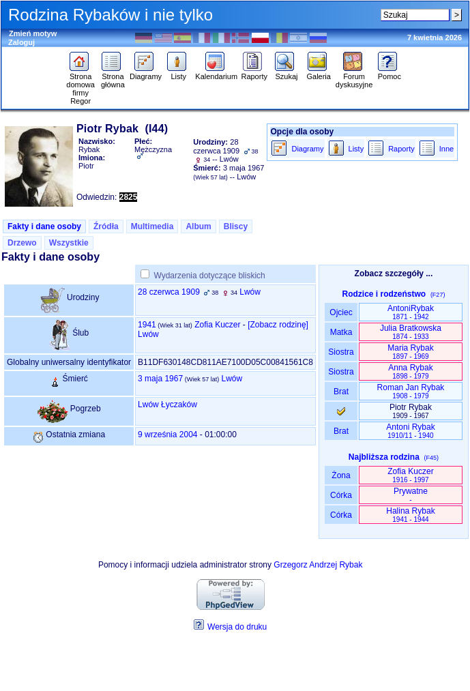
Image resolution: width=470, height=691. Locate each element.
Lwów (250, 292)
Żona (341, 475)
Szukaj (286, 72)
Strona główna (113, 77)
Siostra (340, 352)
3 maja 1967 (160, 378)
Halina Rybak (410, 514)
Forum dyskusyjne (354, 77)
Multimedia (152, 226)
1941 (147, 324)
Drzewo (22, 243)
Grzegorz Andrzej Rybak (318, 565)
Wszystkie (69, 243)
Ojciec (341, 312)
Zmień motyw (33, 33)
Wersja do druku (237, 627)
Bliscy (236, 226)
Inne (446, 149)
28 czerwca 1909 (169, 292)
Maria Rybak (410, 351)
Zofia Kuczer (217, 324)
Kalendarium (216, 72)
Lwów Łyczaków (167, 404)
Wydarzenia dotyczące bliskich (209, 275)
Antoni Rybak (410, 430)
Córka (341, 495)
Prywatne (411, 494)
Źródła (106, 226)
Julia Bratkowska (410, 331)
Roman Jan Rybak (411, 391)
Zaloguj (21, 42)
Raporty (254, 72)
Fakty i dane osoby (44, 226)
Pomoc (389, 72)
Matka (340, 332)
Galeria (319, 72)
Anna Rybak (410, 371)
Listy (178, 72)
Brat (341, 391)
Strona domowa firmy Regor (80, 85)
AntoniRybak (410, 312)
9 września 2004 (167, 434)
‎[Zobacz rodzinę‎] (278, 324)
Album (198, 226)
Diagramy (146, 72)
